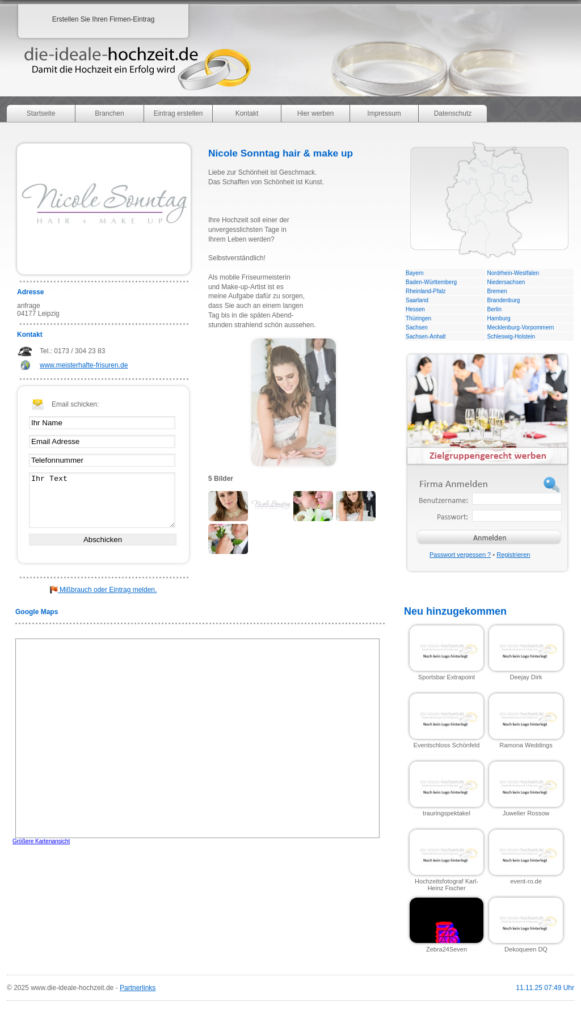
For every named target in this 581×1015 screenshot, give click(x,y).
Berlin (494, 309)
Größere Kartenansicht (41, 841)
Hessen (415, 309)
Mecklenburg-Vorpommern (520, 327)
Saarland (417, 300)
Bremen (497, 291)
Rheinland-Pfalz (426, 291)
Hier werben (315, 113)
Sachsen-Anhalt (426, 336)
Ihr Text (102, 500)
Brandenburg (503, 300)
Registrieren (513, 554)
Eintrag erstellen (178, 113)
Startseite (41, 113)
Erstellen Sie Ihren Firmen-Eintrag (103, 19)
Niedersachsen (506, 282)
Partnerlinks (137, 988)
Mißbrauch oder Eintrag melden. (103, 590)
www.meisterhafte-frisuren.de (84, 365)
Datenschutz (453, 113)
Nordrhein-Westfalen (513, 273)
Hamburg (499, 318)
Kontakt (247, 113)
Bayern (415, 273)
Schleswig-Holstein (511, 336)
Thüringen (418, 318)
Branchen (109, 113)
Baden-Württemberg (431, 282)
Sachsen (417, 327)
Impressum (384, 113)
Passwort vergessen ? (460, 554)
